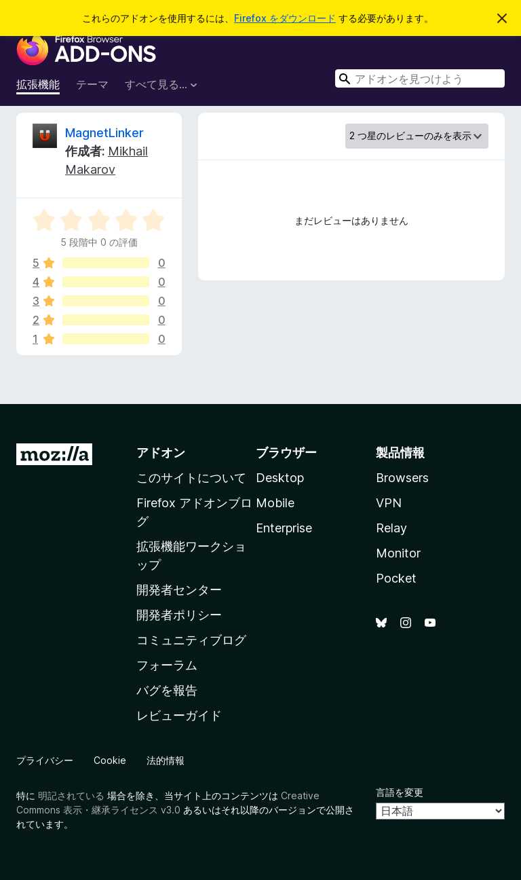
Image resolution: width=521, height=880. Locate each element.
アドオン (160, 452)
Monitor (398, 553)
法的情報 (166, 760)
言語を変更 (399, 792)
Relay (391, 528)
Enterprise (284, 528)
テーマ (92, 84)
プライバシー (44, 760)
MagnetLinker (104, 133)
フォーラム (166, 665)
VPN (389, 503)
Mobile (275, 503)
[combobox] (420, 78)
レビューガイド (179, 715)
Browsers (402, 478)
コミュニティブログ (191, 640)
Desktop (280, 478)
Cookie (110, 760)
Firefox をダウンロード (285, 18)
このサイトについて (191, 478)
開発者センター (179, 590)
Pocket (396, 578)
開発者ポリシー (179, 615)
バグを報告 (166, 690)
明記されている (71, 795)
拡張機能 (38, 84)
